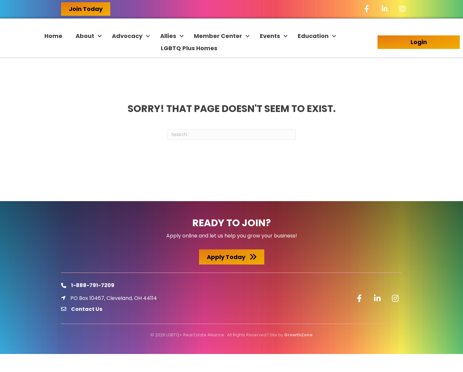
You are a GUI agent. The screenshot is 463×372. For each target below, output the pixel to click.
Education (313, 54)
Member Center (218, 54)
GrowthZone (298, 352)
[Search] (231, 152)
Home (53, 54)
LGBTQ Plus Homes (189, 66)
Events (270, 54)
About (85, 54)
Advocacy (127, 54)
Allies (168, 54)
